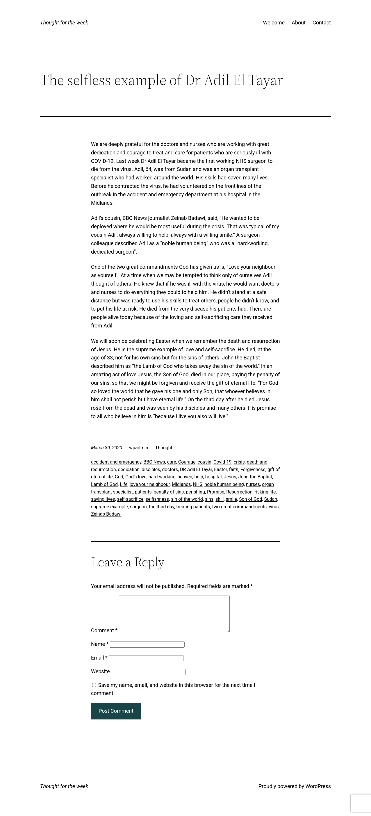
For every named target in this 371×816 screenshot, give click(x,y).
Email (99, 665)
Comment (104, 637)
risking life (265, 492)
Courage (187, 462)
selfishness (157, 499)
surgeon (138, 506)
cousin (204, 462)
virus (274, 506)
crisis (239, 462)
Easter (220, 469)
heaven (184, 477)
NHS (197, 484)
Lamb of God (104, 484)
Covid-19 (222, 462)
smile (231, 499)
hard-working (162, 477)
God (119, 477)
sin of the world (187, 499)
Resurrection (239, 492)
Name (99, 651)
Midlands (181, 484)
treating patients (193, 506)
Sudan (270, 499)
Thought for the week (64, 22)
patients (143, 492)
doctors (170, 469)
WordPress (318, 793)
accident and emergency (116, 462)
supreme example (109, 506)
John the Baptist (255, 477)
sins (209, 499)
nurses (253, 484)
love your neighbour (150, 484)
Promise (215, 492)
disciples (151, 469)
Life (123, 484)
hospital (213, 477)
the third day (161, 506)
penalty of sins (169, 492)
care (171, 462)
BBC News (154, 462)
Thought (163, 447)
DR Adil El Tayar (196, 469)
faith (233, 469)
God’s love (136, 477)
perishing (195, 492)
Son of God (250, 499)
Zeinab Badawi (106, 514)
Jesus (230, 477)
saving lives (103, 499)
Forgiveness (252, 469)
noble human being (224, 484)
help (198, 477)
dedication (129, 469)
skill (219, 499)
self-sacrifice (130, 499)
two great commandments (239, 506)
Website (100, 678)
